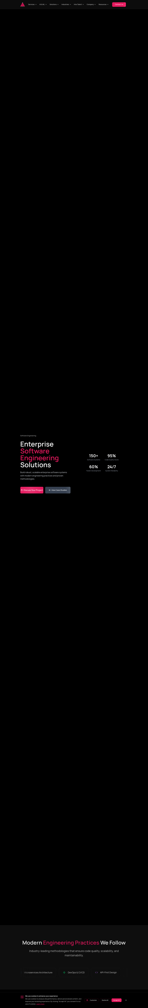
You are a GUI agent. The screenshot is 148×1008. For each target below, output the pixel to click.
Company (91, 4)
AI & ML (43, 4)
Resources (104, 4)
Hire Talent (79, 4)
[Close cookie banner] (126, 1000)
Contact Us (119, 4)
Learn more (40, 1004)
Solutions (54, 4)
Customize (91, 1000)
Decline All (105, 1000)
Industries (66, 4)
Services (32, 4)
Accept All (116, 1000)
